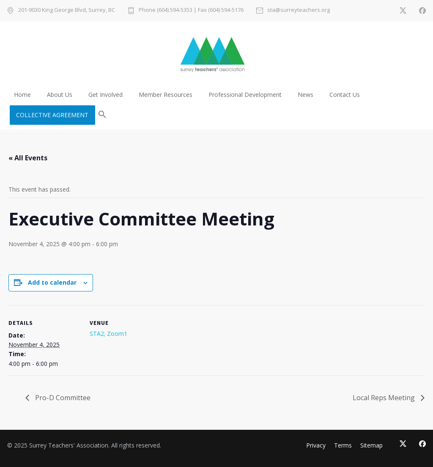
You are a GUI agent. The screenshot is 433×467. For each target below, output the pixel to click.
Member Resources (165, 95)
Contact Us (344, 95)
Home (22, 95)
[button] (102, 115)
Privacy (316, 445)
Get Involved (105, 95)
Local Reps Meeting (385, 397)
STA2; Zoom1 (108, 334)
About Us (59, 95)
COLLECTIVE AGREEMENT (52, 115)
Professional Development (245, 95)
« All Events (27, 157)
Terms (343, 445)
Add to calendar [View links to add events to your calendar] (52, 282)
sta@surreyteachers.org (298, 10)
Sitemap (371, 445)
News (305, 95)
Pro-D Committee (61, 397)
